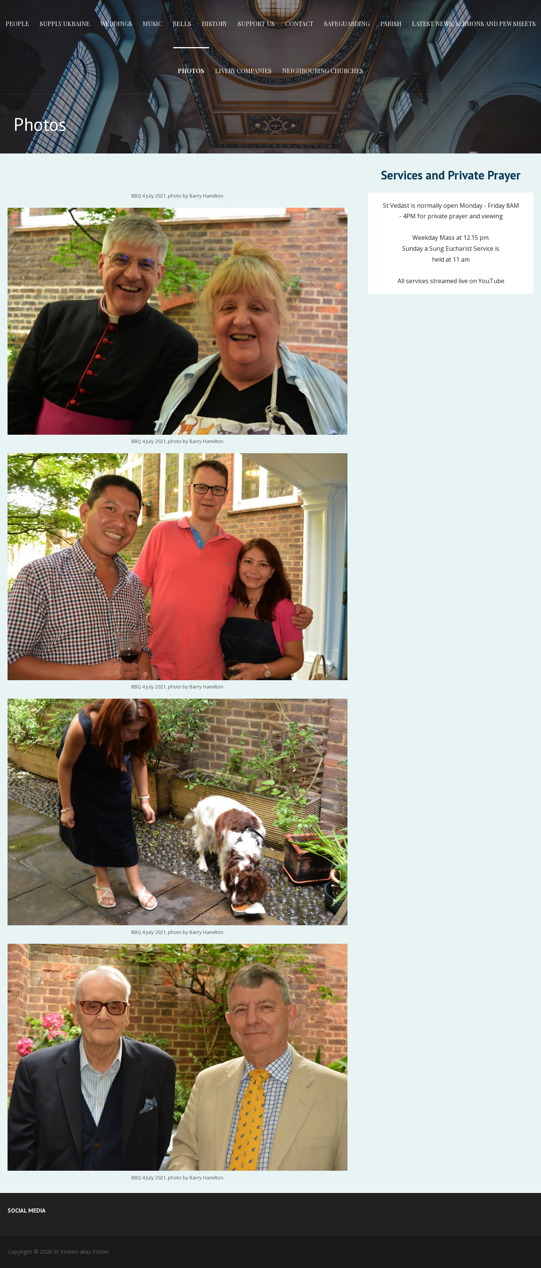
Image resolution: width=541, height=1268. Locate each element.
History (214, 24)
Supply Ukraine (65, 24)
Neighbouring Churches (322, 71)
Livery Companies (243, 71)
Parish (390, 24)
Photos (191, 71)
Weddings (116, 24)
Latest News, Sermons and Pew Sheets (474, 24)
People (17, 24)
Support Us (256, 24)
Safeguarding (347, 24)
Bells (182, 24)
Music (152, 24)
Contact (299, 24)
